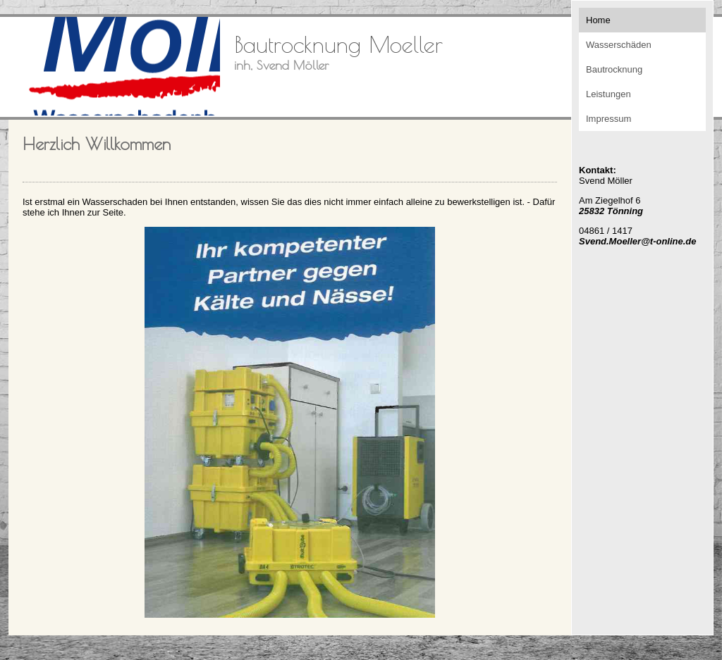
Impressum (608, 118)
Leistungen (608, 94)
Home (598, 20)
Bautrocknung (614, 69)
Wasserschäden (618, 44)
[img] (114, 66)
